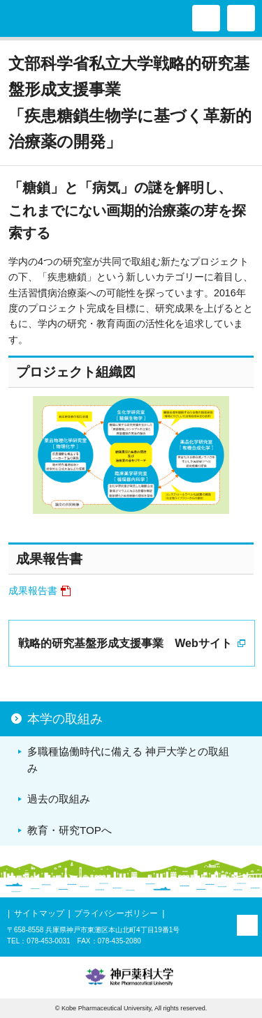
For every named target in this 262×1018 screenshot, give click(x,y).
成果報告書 (32, 590)
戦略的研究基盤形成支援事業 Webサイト (124, 643)
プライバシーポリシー (116, 913)
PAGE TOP (247, 925)
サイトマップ (39, 913)
